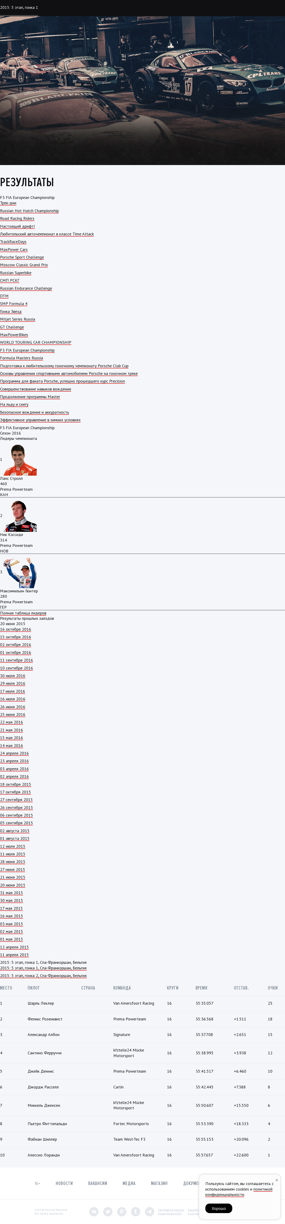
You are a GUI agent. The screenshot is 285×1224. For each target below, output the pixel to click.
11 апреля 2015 (14, 954)
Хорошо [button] (219, 1208)
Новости (64, 1183)
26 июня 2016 (12, 706)
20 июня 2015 (12, 885)
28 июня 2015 (12, 861)
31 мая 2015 (11, 892)
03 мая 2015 (11, 923)
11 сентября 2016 (16, 660)
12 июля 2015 (12, 846)
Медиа (129, 1183)
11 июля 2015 (12, 854)
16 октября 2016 (15, 629)
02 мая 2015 (11, 931)
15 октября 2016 (15, 637)
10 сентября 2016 (16, 668)
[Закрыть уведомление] (277, 1179)
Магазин (159, 1183)
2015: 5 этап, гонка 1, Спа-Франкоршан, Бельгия (43, 968)
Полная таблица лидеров (23, 613)
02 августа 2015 (14, 830)
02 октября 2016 (15, 644)
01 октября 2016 (15, 652)
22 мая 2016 (11, 722)
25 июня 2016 (12, 714)
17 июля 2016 (12, 691)
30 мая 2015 (11, 900)
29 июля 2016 (12, 683)
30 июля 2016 (12, 675)
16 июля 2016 (12, 698)
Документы (194, 1183)
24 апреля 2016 (14, 753)
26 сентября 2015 (16, 807)
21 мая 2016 (11, 730)
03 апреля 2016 (14, 768)
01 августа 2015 (14, 838)
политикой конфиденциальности (238, 1191)
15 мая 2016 (11, 737)
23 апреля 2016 (14, 760)
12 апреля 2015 (14, 947)
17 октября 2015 (15, 792)
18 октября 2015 (15, 784)
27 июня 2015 (12, 869)
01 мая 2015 (11, 939)
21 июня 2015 (12, 877)
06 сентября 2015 (16, 815)
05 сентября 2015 (16, 822)
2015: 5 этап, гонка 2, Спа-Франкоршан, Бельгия (43, 975)
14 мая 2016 (11, 745)
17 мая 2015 (11, 908)
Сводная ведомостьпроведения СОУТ (171, 1211)
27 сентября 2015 (16, 799)
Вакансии (97, 1183)
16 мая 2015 (11, 916)
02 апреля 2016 (14, 776)
